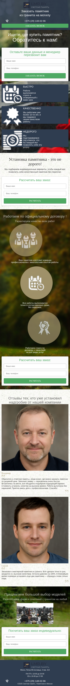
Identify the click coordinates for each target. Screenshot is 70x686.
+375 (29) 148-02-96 (35, 21)
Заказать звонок (35, 26)
